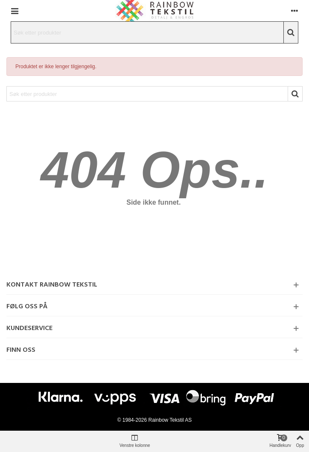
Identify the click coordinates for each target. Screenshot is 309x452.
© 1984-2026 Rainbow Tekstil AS (154, 420)
